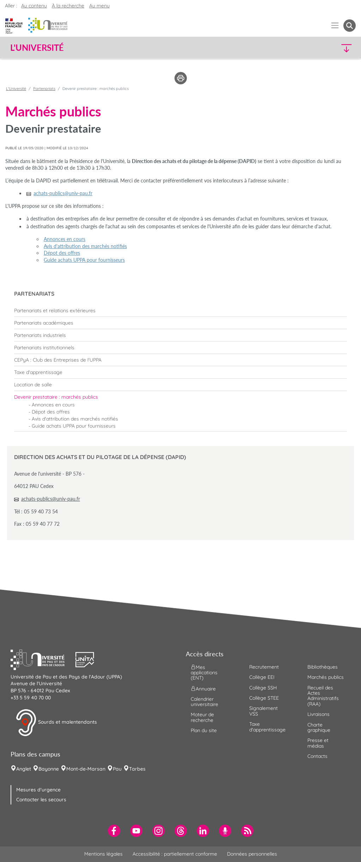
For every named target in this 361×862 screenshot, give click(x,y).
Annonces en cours (64, 239)
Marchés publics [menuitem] (325, 677)
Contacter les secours (41, 799)
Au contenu (34, 5)
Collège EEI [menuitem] (262, 677)
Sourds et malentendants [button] (56, 723)
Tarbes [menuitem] (137, 769)
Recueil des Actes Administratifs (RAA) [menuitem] (323, 696)
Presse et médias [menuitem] (318, 743)
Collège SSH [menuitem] (263, 688)
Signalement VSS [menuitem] (263, 711)
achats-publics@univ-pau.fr (50, 499)
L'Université (16, 88)
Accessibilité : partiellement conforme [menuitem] (175, 854)
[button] (313, 48)
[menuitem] (180, 310)
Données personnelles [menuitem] (252, 854)
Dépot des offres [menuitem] (51, 412)
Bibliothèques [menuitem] (322, 667)
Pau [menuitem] (117, 769)
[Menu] (335, 25)
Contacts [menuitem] (317, 756)
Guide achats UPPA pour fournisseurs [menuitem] (74, 426)
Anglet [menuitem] (23, 769)
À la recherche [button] (68, 5)
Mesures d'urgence (38, 789)
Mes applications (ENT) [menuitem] (204, 672)
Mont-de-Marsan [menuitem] (85, 769)
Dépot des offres (62, 253)
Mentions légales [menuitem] (103, 854)
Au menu (99, 5)
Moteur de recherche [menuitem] (202, 717)
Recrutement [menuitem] (264, 667)
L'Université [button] (37, 48)
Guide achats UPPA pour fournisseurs (84, 260)
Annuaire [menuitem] (203, 688)
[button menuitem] (349, 25)
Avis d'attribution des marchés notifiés (85, 246)
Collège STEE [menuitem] (264, 698)
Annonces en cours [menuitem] (53, 405)
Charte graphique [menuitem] (318, 727)
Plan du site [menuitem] (204, 730)
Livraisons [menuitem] (318, 714)
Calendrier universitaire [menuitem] (204, 701)
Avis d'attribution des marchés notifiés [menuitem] (75, 419)
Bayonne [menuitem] (48, 769)
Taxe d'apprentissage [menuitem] (267, 727)
